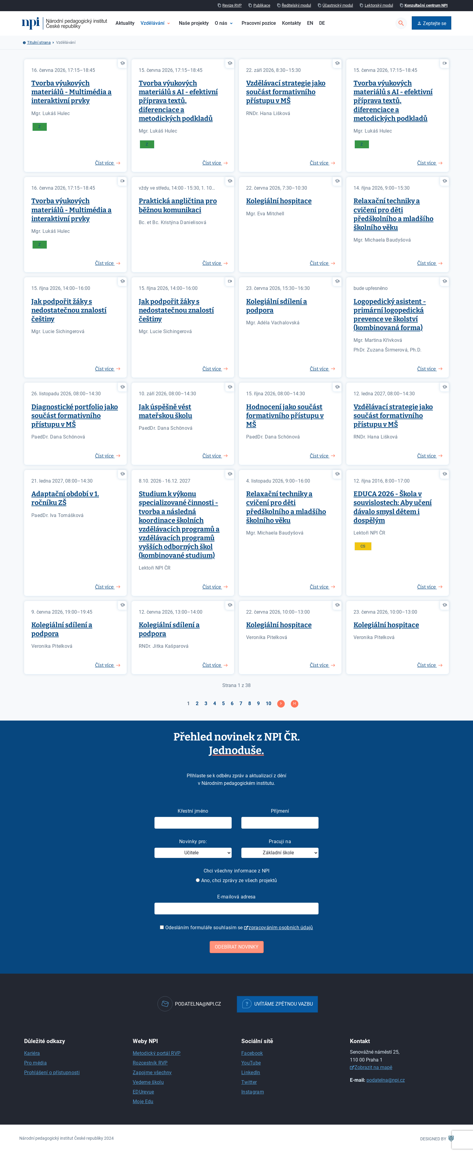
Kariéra (32, 1053)
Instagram (252, 1092)
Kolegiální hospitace (279, 201)
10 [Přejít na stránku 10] (268, 703)
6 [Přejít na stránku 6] (232, 703)
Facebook (252, 1053)
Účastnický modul (337, 5)
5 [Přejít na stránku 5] (223, 703)
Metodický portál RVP (156, 1053)
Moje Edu (143, 1101)
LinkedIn (250, 1072)
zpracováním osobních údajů (281, 927)
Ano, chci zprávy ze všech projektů (236, 880)
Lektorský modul (379, 5)
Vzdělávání (152, 23)
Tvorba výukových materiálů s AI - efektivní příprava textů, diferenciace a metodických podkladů (178, 100)
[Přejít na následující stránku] (281, 704)
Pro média (35, 1063)
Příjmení (280, 811)
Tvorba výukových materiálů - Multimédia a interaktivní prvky (71, 92)
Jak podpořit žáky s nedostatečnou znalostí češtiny (68, 310)
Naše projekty (194, 23)
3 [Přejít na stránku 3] (206, 703)
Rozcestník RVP (150, 1063)
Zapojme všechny (152, 1072)
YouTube (251, 1063)
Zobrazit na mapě (373, 1067)
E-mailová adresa (236, 897)
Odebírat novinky (237, 947)
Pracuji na (280, 841)
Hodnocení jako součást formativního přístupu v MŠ (285, 416)
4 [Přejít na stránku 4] (214, 703)
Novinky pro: (193, 841)
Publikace (261, 5)
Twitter (249, 1082)
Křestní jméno (193, 811)
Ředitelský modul (296, 5)
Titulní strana (39, 42)
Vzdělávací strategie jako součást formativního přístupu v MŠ (285, 92)
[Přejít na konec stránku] (294, 704)
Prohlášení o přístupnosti (52, 1072)
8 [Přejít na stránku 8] (249, 703)
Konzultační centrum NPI (426, 5)
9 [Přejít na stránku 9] (258, 703)
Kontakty (291, 23)
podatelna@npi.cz (386, 1080)
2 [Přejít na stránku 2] (197, 703)
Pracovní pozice (259, 23)
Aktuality (125, 23)
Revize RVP (232, 5)
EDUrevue (143, 1092)
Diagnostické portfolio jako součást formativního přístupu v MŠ (74, 416)
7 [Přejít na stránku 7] (241, 703)
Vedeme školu (148, 1082)
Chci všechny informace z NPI (237, 871)
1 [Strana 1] (188, 703)
